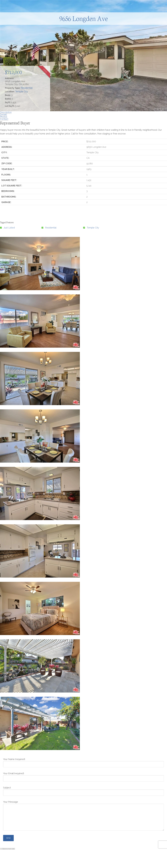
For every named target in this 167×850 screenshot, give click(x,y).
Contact (4, 119)
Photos (3, 116)
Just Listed (9, 227)
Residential (27, 88)
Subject (83, 790)
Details (3, 114)
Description (6, 112)
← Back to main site (7, 849)
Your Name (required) (83, 762)
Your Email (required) (83, 776)
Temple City (21, 91)
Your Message (83, 803)
